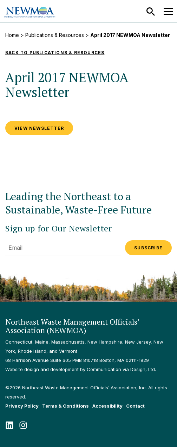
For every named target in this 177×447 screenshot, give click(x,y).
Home (12, 35)
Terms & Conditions (65, 406)
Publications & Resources (54, 35)
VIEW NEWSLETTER (39, 128)
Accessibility (107, 406)
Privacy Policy (22, 406)
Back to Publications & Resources (54, 52)
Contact (135, 406)
